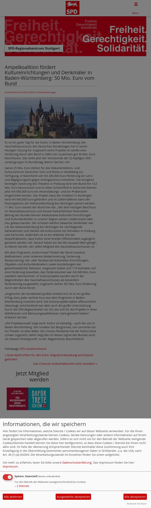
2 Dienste (22, 486)
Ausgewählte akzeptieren (73, 497)
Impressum (10, 466)
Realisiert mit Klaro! (137, 503)
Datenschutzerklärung (77, 462)
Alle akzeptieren (135, 497)
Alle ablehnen (13, 497)
